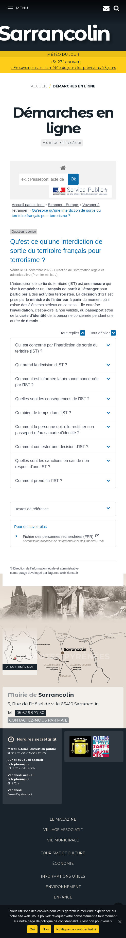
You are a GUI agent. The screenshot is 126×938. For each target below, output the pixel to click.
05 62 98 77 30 (30, 712)
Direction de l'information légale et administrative (46, 568)
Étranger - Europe (63, 205)
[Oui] (119, 921)
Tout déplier (103, 333)
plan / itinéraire (20, 667)
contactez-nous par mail (38, 720)
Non (46, 929)
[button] (63, 348)
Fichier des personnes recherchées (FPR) (61, 536)
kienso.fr (72, 573)
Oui (32, 929)
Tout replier (72, 333)
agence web (57, 573)
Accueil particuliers (28, 205)
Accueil (39, 86)
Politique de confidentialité (76, 929)
